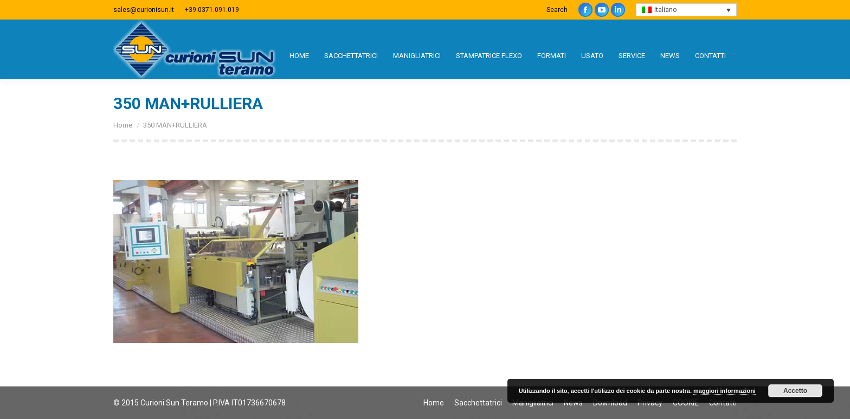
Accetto (795, 391)
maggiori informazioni (724, 391)
